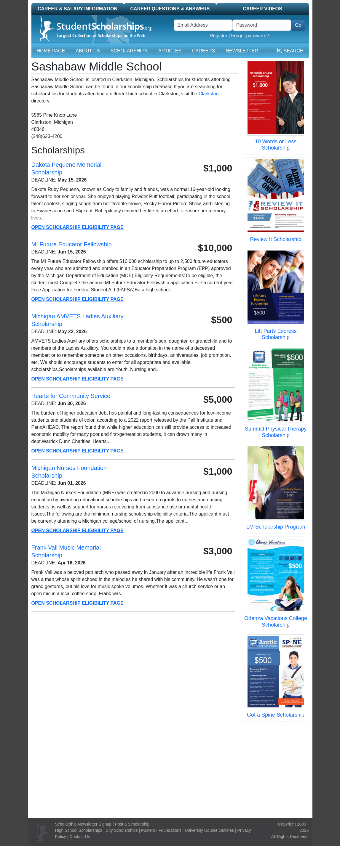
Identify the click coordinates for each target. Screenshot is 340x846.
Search (289, 50)
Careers (203, 50)
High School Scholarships (78, 830)
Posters (148, 830)
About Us (88, 50)
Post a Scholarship (132, 824)
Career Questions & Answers (170, 8)
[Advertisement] (170, 769)
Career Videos (262, 8)
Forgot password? (250, 35)
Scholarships (129, 50)
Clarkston (209, 93)
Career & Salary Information (77, 8)
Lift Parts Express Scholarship (275, 334)
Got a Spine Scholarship (275, 715)
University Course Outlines (209, 830)
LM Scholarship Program (275, 527)
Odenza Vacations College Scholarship (275, 621)
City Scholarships (122, 830)
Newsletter (242, 50)
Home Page (51, 50)
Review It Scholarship (275, 239)
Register (218, 35)
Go (298, 25)
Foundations (170, 830)
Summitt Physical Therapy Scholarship (276, 432)
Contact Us (79, 836)
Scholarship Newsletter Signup (83, 824)
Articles (169, 50)
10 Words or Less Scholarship (276, 145)
